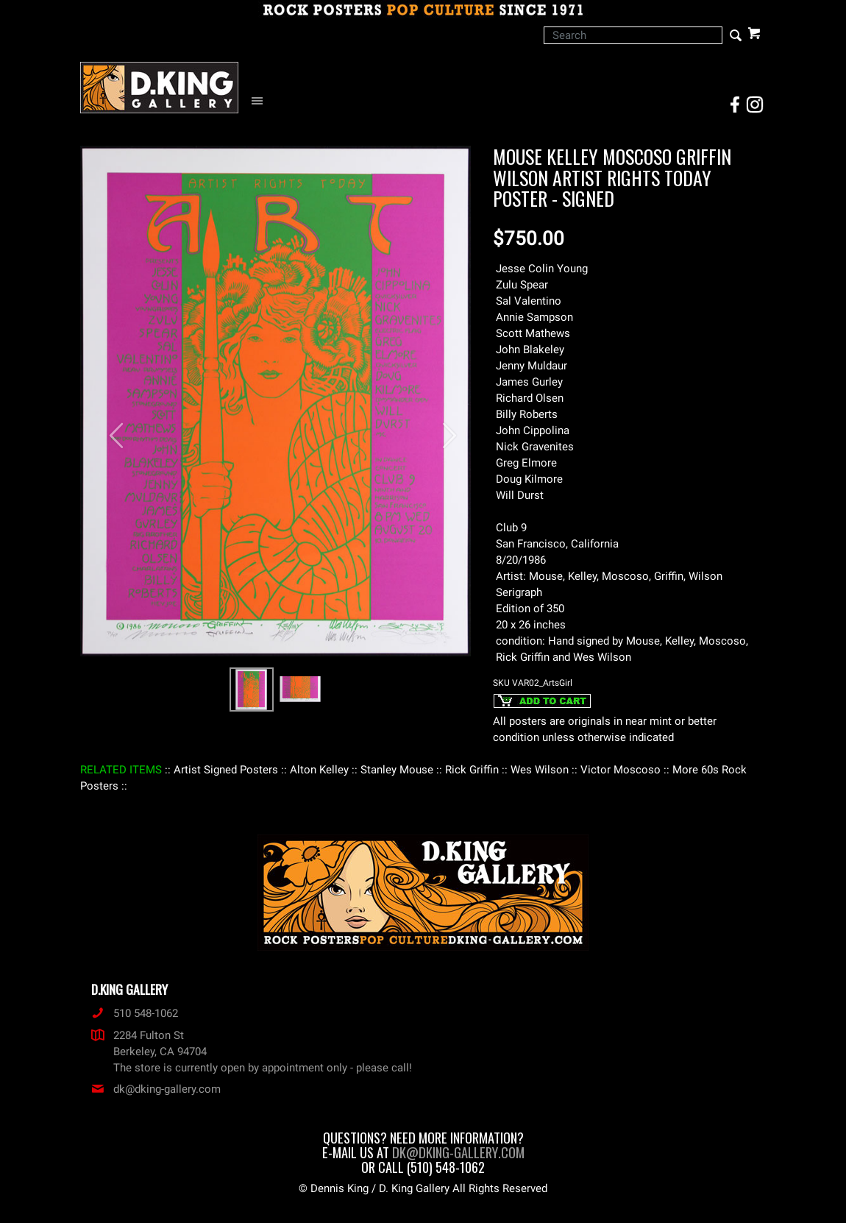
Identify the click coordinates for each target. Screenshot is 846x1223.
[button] (109, 428)
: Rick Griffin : (472, 769)
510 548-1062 (134, 1013)
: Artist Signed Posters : (226, 769)
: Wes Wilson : (540, 769)
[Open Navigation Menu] (261, 101)
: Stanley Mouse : (397, 769)
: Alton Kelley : (319, 769)
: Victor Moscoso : (621, 769)
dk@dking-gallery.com (156, 1089)
